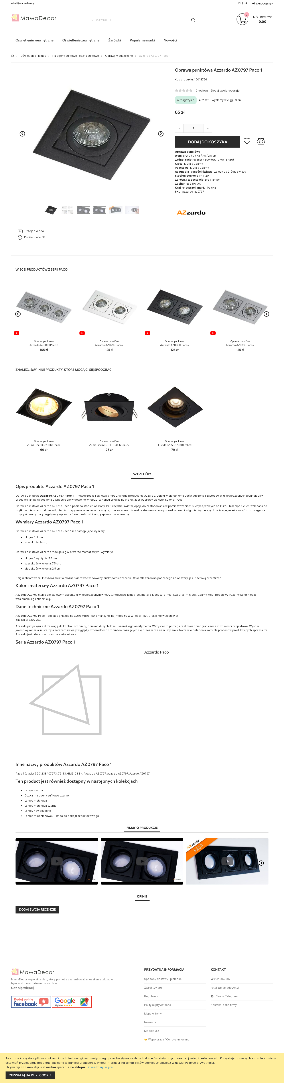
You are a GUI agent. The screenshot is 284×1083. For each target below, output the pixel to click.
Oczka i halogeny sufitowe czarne (46, 795)
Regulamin (151, 996)
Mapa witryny (153, 1013)
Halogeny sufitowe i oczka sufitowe (75, 55)
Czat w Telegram (224, 996)
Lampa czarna (33, 790)
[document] (143, 1068)
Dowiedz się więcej (100, 1067)
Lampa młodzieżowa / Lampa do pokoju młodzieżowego (61, 816)
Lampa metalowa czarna (40, 805)
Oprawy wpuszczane (119, 55)
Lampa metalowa (35, 800)
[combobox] (142, 20)
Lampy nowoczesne (37, 810)
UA (245, 3)
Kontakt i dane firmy (224, 1005)
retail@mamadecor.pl (225, 987)
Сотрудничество (177, 1039)
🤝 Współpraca (154, 1039)
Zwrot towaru (153, 987)
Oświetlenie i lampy (33, 55)
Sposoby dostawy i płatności (163, 979)
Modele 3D (151, 1030)
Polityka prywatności (158, 1005)
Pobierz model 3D (31, 237)
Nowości (150, 1022)
